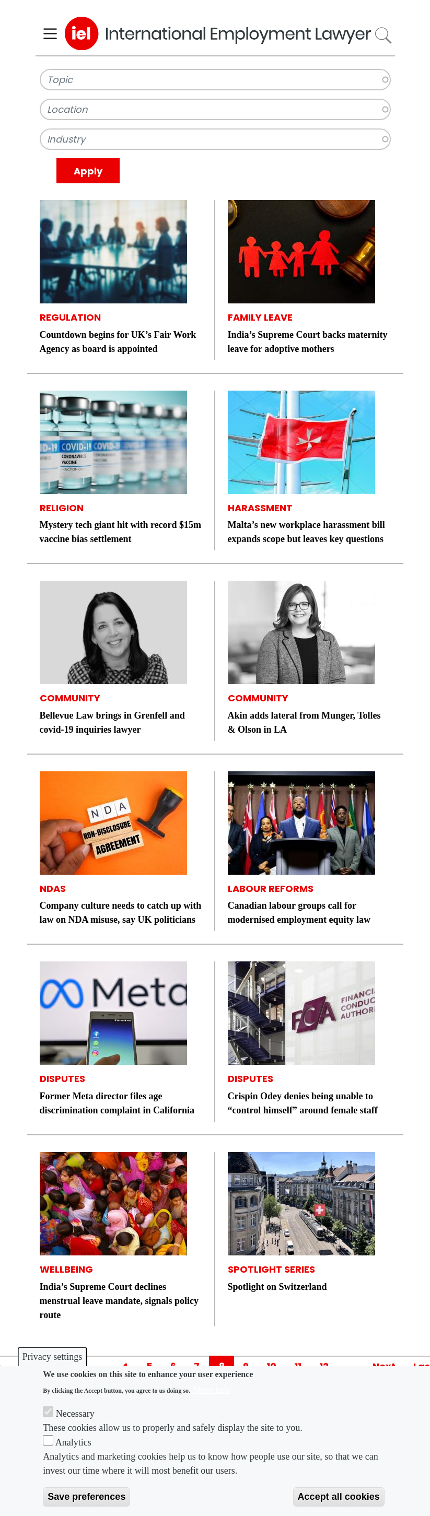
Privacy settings (52, 1357)
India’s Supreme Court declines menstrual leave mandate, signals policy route (119, 1301)
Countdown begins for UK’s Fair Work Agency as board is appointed (118, 342)
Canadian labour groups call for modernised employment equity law (299, 912)
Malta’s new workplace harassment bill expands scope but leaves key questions (306, 532)
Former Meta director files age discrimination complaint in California (117, 1103)
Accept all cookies (339, 1496)
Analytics (73, 1442)
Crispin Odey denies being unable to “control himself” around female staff (303, 1103)
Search (383, 35)
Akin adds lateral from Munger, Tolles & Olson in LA (304, 722)
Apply (88, 171)
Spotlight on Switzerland (277, 1287)
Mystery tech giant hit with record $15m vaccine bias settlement (121, 532)
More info (211, 1389)
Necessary (75, 1413)
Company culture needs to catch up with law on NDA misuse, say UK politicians (121, 912)
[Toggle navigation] (50, 33)
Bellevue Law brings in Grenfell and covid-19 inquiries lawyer (112, 722)
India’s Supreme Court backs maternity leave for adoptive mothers (308, 342)
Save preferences (86, 1496)
